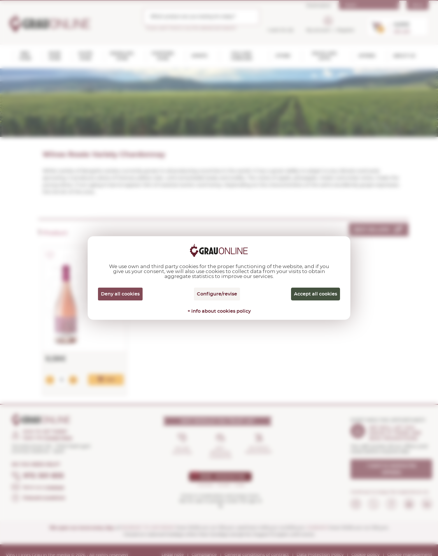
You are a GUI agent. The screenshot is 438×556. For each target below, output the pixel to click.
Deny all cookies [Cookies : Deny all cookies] (120, 294)
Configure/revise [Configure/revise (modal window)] (217, 294)
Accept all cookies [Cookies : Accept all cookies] (315, 294)
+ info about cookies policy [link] (219, 311)
